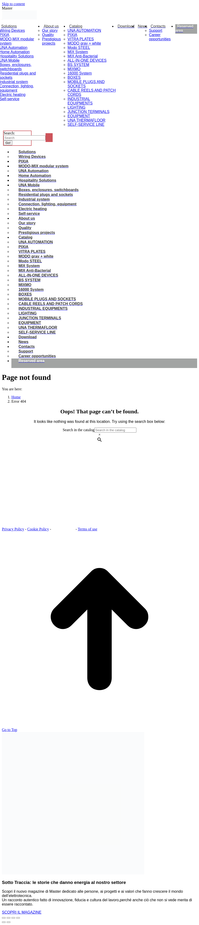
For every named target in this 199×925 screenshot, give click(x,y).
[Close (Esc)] (4, 918)
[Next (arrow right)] (8, 922)
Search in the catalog (78, 430)
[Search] (25, 137)
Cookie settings (64, 529)
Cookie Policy (38, 529)
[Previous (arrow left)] (4, 922)
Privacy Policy (13, 529)
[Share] (8, 918)
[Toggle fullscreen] (13, 918)
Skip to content (13, 4)
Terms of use (87, 529)
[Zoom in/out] (18, 918)
